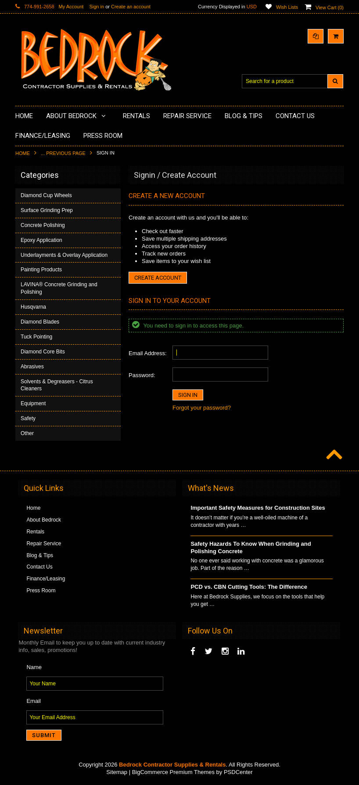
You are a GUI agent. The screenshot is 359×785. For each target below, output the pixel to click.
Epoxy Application (41, 240)
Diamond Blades (40, 322)
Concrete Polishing (43, 225)
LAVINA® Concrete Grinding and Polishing (59, 288)
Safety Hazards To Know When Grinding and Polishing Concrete (250, 547)
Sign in (96, 6)
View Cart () (330, 7)
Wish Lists (287, 7)
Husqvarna (33, 307)
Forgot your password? (201, 407)
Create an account (131, 6)
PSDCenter (238, 772)
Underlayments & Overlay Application (64, 255)
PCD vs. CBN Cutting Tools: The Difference (248, 586)
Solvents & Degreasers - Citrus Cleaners (57, 385)
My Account (71, 6)
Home (22, 153)
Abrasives (32, 367)
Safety (28, 418)
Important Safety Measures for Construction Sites (257, 507)
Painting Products (41, 269)
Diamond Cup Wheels (46, 195)
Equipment (33, 403)
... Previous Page (63, 153)
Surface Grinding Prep (47, 210)
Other (27, 433)
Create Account (157, 277)
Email (33, 701)
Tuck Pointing (36, 337)
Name (34, 667)
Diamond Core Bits (43, 352)
